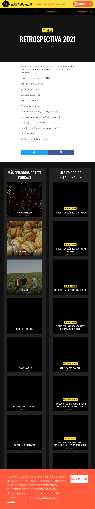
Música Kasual (70, 208)
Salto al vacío (70, 438)
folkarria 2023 (25, 367)
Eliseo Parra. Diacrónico (24, 406)
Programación (53, 11)
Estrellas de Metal (70, 363)
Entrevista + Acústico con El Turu (70, 290)
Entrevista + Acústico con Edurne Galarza (70, 250)
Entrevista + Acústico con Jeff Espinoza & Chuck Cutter (70, 327)
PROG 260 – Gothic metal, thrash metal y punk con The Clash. (70, 405)
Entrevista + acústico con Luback (70, 212)
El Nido (24, 290)
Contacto (67, 11)
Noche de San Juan (24, 328)
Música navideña (24, 212)
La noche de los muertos (24, 251)
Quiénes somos (81, 11)
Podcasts (39, 11)
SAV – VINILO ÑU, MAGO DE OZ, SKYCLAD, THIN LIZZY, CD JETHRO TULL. (70, 444)
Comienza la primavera (24, 445)
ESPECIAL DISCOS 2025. (70, 367)
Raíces (49, 30)
